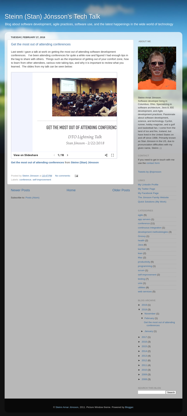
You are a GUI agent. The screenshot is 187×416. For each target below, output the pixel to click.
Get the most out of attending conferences (41, 44)
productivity (144, 261)
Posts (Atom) (32, 197)
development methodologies (153, 232)
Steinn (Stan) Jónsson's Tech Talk (52, 16)
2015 (145, 346)
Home (71, 190)
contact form (153, 163)
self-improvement (42, 179)
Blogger (129, 407)
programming (145, 266)
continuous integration (149, 227)
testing (141, 279)
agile (140, 215)
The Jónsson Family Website (153, 197)
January (149, 331)
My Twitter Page (146, 189)
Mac (140, 257)
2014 (145, 351)
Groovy (142, 236)
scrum (141, 270)
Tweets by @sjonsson (149, 171)
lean (140, 253)
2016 (145, 341)
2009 (145, 374)
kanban (142, 249)
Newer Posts (20, 190)
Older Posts (121, 190)
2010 (145, 369)
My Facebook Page (148, 193)
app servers (144, 219)
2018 (145, 309)
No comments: (63, 175)
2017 (145, 337)
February (150, 318)
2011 (145, 365)
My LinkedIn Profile (148, 184)
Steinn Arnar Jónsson (67, 407)
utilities (141, 287)
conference (25, 179)
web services (145, 291)
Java (140, 244)
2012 (145, 360)
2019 (145, 305)
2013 (145, 355)
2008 (145, 379)
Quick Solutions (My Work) (152, 201)
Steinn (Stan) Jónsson (85, 162)
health (141, 240)
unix (140, 283)
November (150, 313)
